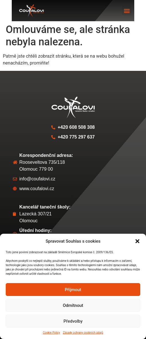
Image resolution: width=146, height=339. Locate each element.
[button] (137, 241)
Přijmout (73, 289)
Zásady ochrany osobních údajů (83, 332)
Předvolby (73, 321)
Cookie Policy (51, 332)
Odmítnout (73, 305)
